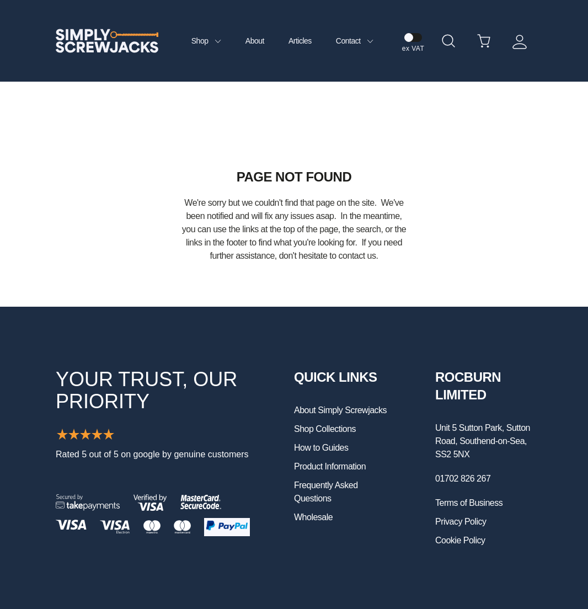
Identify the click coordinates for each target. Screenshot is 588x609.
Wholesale (313, 517)
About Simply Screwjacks (340, 410)
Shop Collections (325, 429)
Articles (300, 40)
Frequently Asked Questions (326, 491)
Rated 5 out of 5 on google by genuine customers (152, 454)
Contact (354, 40)
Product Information (330, 466)
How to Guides (321, 447)
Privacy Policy (461, 521)
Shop (206, 40)
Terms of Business (469, 502)
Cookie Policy (460, 540)
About (254, 40)
